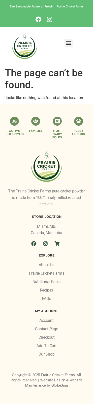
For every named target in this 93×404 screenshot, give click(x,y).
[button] (68, 43)
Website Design (52, 380)
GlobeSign (59, 385)
